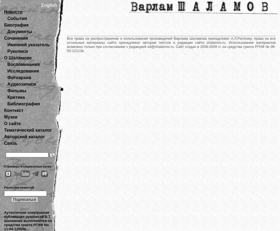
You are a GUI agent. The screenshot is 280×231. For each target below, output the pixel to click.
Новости (13, 12)
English (49, 5)
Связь (10, 143)
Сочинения (16, 38)
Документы (19, 31)
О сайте (12, 123)
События (17, 18)
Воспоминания (23, 64)
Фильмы (16, 90)
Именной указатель (28, 44)
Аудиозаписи (21, 84)
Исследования (23, 71)
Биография (16, 25)
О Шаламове (18, 58)
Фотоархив (19, 77)
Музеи (11, 117)
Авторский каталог (24, 136)
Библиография (23, 104)
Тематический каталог (28, 130)
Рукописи (17, 51)
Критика (16, 97)
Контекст (13, 110)
